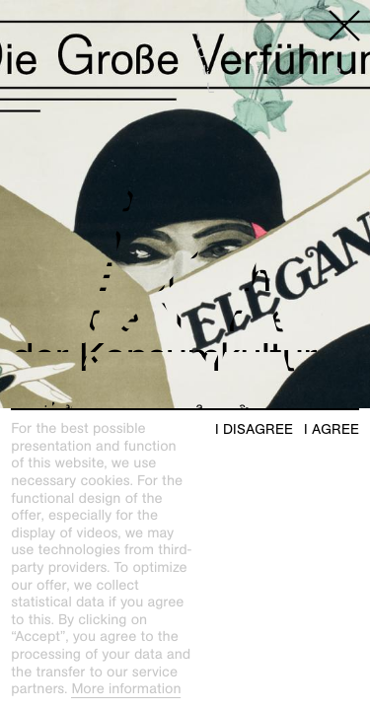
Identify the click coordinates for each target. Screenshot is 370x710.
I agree (331, 429)
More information (126, 689)
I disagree (254, 429)
